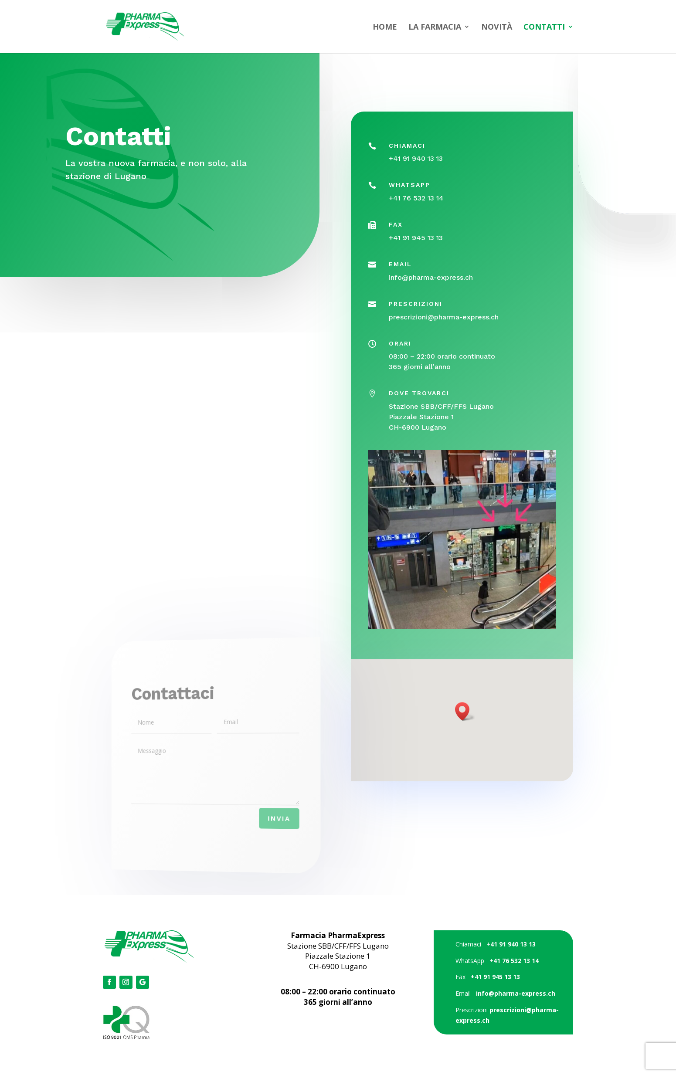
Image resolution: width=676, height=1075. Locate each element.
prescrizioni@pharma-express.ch (444, 318)
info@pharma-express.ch (431, 281)
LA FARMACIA (434, 28)
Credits (338, 1025)
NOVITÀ (496, 28)
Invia (268, 821)
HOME (385, 28)
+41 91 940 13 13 (416, 167)
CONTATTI (544, 28)
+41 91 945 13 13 (416, 243)
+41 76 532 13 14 (417, 205)
